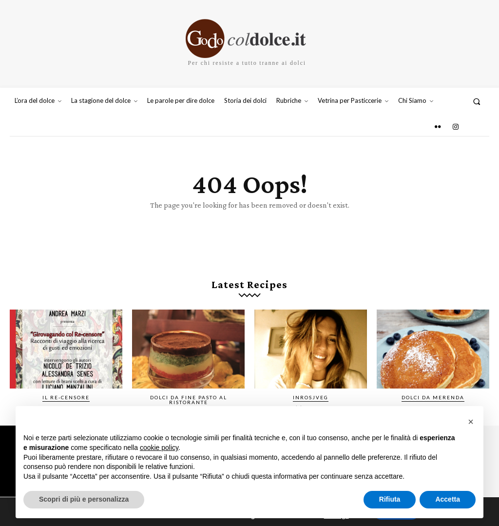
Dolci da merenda (433, 397)
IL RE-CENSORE (66, 397)
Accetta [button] (447, 499)
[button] (476, 101)
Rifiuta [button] (390, 499)
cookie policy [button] (159, 447)
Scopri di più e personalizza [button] (84, 499)
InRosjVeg (310, 397)
